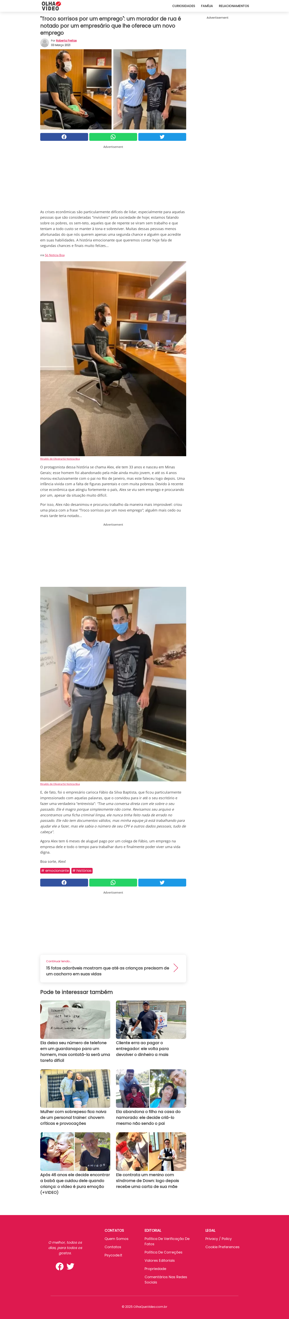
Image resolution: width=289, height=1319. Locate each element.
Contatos (113, 1246)
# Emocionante (55, 870)
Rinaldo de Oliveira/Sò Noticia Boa (60, 459)
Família (207, 6)
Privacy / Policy (218, 1238)
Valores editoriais (160, 1260)
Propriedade (155, 1268)
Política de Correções (163, 1252)
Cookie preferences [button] (222, 1246)
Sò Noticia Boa (55, 255)
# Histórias (82, 870)
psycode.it (113, 1255)
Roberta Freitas (66, 41)
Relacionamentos (234, 6)
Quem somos (117, 1238)
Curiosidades (183, 6)
